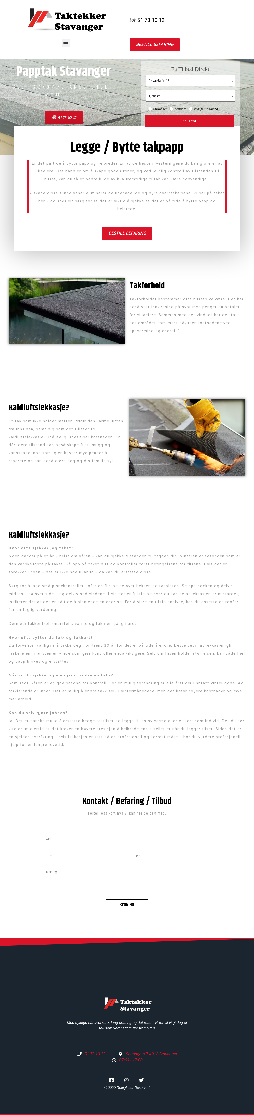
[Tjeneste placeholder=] (190, 96)
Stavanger (157, 109)
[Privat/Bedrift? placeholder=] (190, 80)
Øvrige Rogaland (203, 109)
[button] (66, 43)
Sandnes (177, 109)
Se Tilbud (189, 121)
